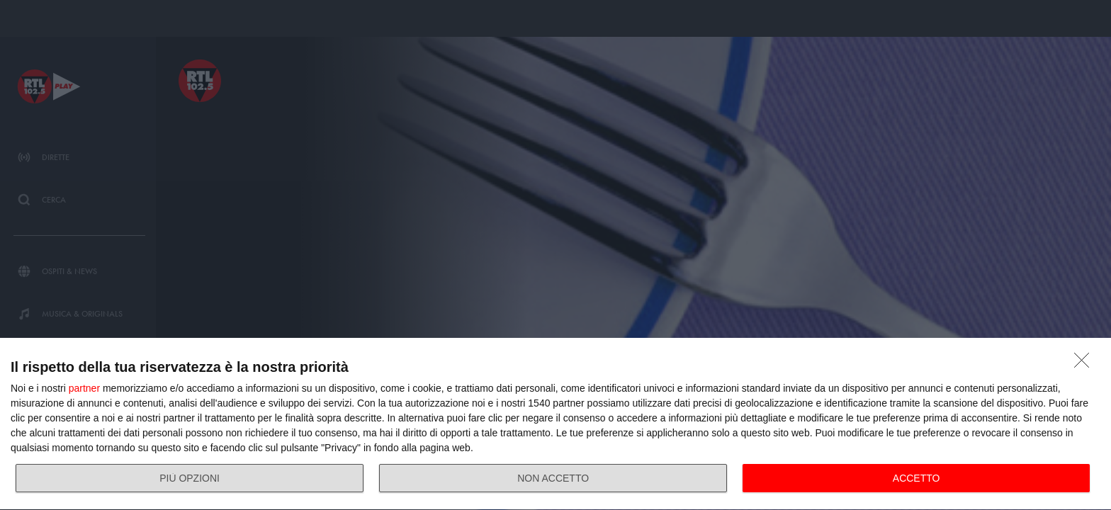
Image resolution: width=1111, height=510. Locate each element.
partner (84, 388)
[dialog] (555, 424)
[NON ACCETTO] (1085, 364)
